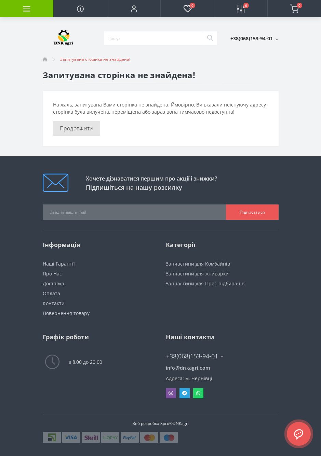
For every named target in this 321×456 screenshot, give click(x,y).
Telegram (184, 393)
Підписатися (252, 212)
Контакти (54, 303)
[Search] (210, 38)
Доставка (53, 283)
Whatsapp (198, 393)
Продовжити (76, 128)
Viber (171, 393)
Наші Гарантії (59, 263)
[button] (133, 8)
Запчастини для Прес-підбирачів (205, 283)
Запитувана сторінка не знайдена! (95, 59)
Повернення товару (66, 313)
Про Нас (52, 273)
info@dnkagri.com (188, 368)
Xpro (164, 423)
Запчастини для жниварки (197, 273)
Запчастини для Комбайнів (198, 263)
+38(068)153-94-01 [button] (195, 356)
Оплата (51, 293)
